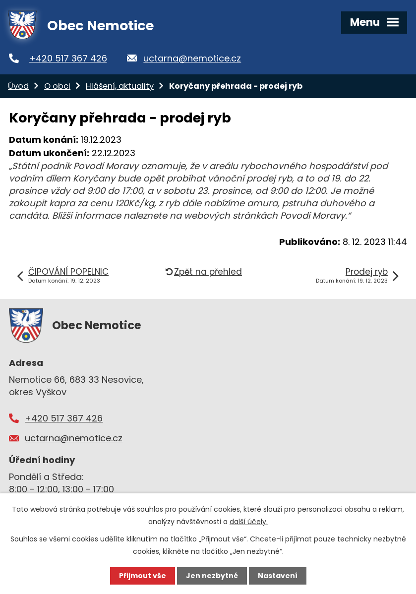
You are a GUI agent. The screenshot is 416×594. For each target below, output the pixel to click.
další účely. (249, 522)
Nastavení (277, 576)
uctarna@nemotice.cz (192, 58)
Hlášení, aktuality (120, 86)
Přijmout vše (142, 576)
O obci (57, 86)
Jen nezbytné (212, 576)
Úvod (18, 86)
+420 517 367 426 (68, 58)
